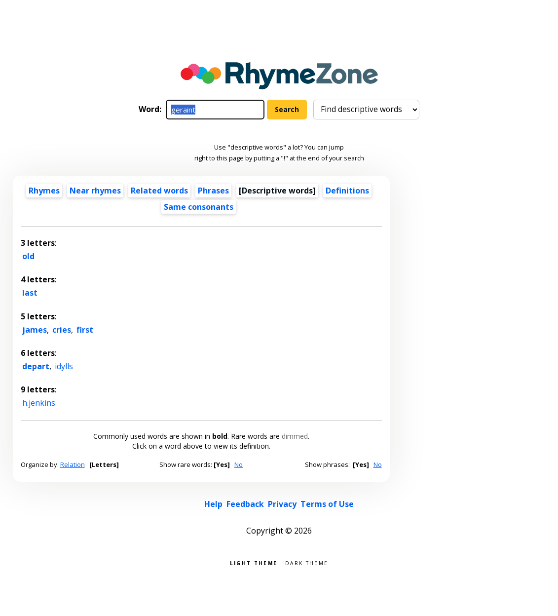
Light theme (253, 562)
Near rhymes (95, 190)
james (34, 329)
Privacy (282, 504)
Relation (72, 464)
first (84, 329)
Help (213, 504)
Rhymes (44, 190)
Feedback (245, 504)
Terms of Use (327, 504)
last (29, 292)
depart (35, 366)
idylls (64, 366)
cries (61, 329)
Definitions (347, 190)
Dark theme (306, 562)
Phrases (213, 190)
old (28, 256)
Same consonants (198, 206)
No (238, 464)
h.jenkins (38, 402)
